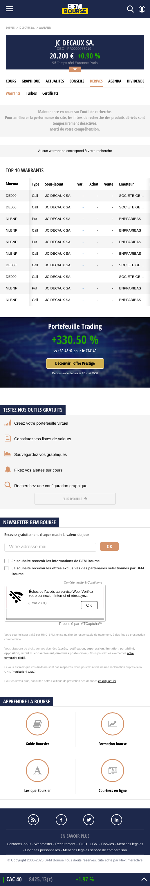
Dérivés (96, 81)
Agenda (114, 81)
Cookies (107, 844)
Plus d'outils (75, 498)
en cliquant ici (107, 681)
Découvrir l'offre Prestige (75, 363)
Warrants (13, 93)
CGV (93, 844)
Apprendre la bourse (26, 701)
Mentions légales (130, 844)
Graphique (31, 81)
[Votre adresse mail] (50, 547)
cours (11, 81)
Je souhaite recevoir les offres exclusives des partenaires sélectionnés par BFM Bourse (74, 571)
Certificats (50, 93)
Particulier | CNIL (24, 672)
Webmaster (43, 844)
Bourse (10, 28)
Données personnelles (42, 850)
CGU (83, 844)
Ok (109, 546)
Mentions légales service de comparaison (95, 850)
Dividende (135, 81)
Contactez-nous (19, 844)
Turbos (31, 93)
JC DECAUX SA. (58, 196)
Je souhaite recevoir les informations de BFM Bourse (53, 561)
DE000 (11, 196)
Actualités (55, 81)
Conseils (77, 81)
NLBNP (11, 219)
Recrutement (65, 844)
